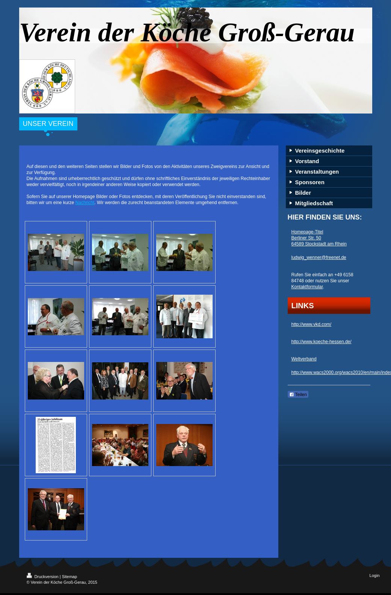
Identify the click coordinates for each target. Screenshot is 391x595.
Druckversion (43, 576)
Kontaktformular (307, 286)
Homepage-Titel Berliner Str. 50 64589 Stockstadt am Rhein (319, 238)
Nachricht (85, 202)
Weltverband (304, 359)
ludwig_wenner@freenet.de (318, 257)
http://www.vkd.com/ (311, 324)
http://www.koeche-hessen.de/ (321, 341)
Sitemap (69, 576)
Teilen (298, 394)
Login (375, 575)
